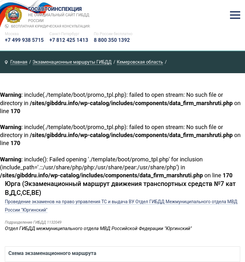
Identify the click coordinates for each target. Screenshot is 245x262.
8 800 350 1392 (112, 40)
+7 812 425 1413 (68, 40)
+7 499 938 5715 (24, 40)
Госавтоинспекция (59, 15)
